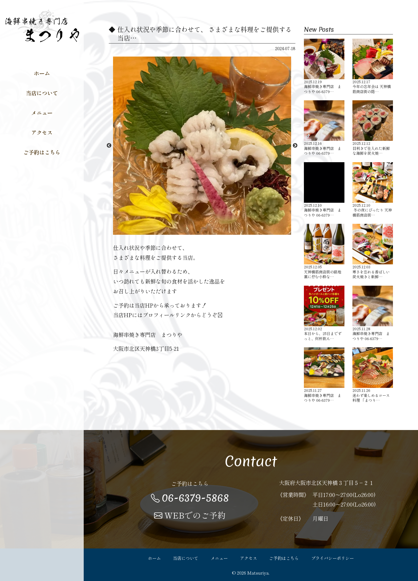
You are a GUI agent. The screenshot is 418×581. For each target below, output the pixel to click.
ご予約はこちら (42, 152)
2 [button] (206, 232)
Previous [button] (109, 145)
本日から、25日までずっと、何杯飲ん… (324, 313)
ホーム (42, 73)
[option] (202, 146)
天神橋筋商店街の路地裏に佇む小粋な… (324, 251)
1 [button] (198, 232)
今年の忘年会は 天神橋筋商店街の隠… (372, 66)
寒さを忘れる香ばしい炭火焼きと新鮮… (372, 251)
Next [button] (295, 145)
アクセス (42, 132)
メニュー (42, 113)
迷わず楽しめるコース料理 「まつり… (372, 375)
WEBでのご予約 (190, 515)
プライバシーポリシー (332, 558)
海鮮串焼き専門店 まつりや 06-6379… (324, 66)
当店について (42, 93)
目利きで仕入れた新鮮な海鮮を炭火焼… (372, 128)
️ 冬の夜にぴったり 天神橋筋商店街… (372, 190)
